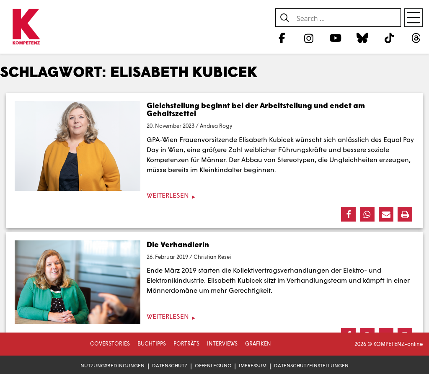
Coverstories (110, 343)
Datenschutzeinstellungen (311, 365)
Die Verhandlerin (178, 244)
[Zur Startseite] (26, 27)
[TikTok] (389, 37)
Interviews (222, 343)
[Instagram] (308, 37)
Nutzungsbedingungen (112, 365)
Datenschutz (169, 365)
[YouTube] (335, 37)
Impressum (252, 365)
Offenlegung (213, 365)
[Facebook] (281, 37)
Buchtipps (151, 343)
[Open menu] (413, 17)
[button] (348, 214)
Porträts (186, 343)
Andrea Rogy (216, 125)
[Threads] (416, 37)
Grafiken (258, 343)
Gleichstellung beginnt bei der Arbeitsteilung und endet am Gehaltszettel (256, 109)
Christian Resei (212, 256)
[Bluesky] (362, 37)
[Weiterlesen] (214, 195)
